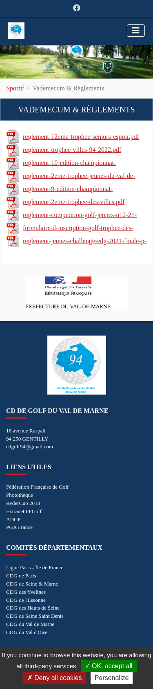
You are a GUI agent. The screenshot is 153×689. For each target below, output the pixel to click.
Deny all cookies (54, 677)
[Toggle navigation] (136, 30)
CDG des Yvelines (26, 592)
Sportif (15, 88)
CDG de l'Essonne (26, 600)
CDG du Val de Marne (30, 624)
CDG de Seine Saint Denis (35, 616)
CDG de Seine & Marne (32, 584)
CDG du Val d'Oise (26, 632)
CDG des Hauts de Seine (33, 608)
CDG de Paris (21, 576)
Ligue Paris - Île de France (34, 567)
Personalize (112, 677)
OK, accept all (109, 666)
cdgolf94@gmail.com (29, 446)
